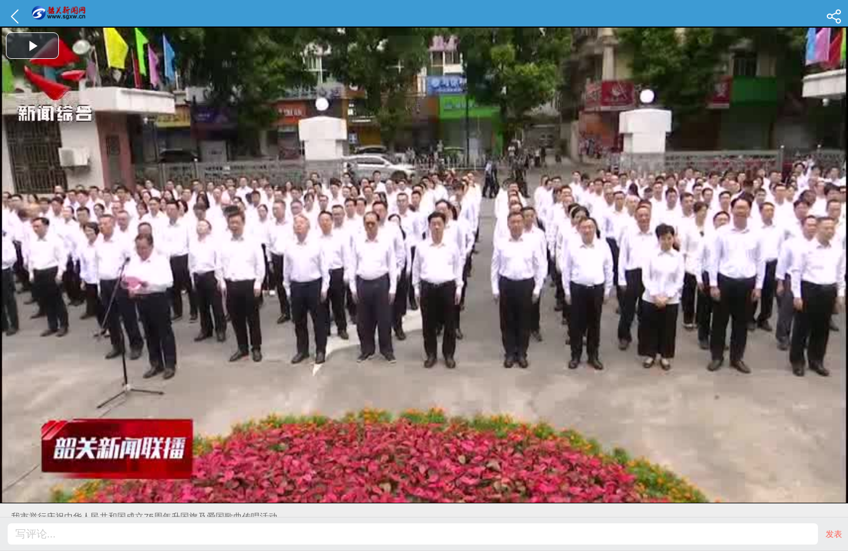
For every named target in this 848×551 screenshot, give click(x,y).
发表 (834, 534)
